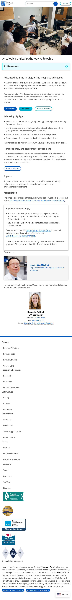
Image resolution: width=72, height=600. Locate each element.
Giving (6, 397)
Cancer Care (8, 366)
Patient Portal (9, 354)
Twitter (6, 470)
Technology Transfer (12, 431)
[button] (55, 4)
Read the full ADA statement (13, 590)
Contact (6, 447)
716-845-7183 (39, 317)
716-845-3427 (38, 320)
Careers (6, 403)
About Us (7, 419)
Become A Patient (11, 348)
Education (7, 381)
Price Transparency (11, 459)
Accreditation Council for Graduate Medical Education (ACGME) (37, 200)
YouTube (7, 482)
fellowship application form (38, 230)
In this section (11, 66)
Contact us (25, 108)
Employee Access (10, 453)
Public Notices (9, 437)
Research (7, 376)
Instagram (7, 476)
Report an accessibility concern (38, 590)
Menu (65, 4)
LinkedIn (7, 488)
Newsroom (8, 425)
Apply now (10, 108)
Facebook (7, 464)
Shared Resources (11, 387)
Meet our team (43, 108)
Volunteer (7, 409)
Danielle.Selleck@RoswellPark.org (20, 236)
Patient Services (10, 360)
